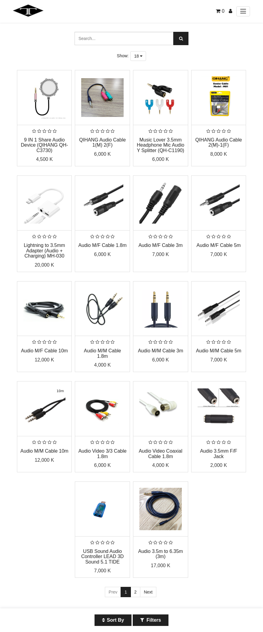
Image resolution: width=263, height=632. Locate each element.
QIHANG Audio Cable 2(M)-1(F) (218, 142)
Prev (113, 592)
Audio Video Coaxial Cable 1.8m (160, 453)
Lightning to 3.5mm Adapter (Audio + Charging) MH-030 (44, 250)
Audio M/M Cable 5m (218, 350)
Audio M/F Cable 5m (219, 245)
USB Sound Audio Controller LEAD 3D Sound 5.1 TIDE (102, 556)
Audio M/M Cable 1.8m (102, 353)
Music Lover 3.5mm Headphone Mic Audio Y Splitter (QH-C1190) (161, 145)
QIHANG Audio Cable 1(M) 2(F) (102, 142)
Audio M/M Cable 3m (160, 350)
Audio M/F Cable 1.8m (102, 245)
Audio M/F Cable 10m (44, 350)
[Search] (180, 38)
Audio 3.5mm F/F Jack (218, 453)
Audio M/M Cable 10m (44, 451)
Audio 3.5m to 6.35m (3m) (160, 554)
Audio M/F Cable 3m (160, 245)
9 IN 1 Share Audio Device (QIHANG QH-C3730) (44, 145)
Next (148, 592)
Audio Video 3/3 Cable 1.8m (102, 453)
